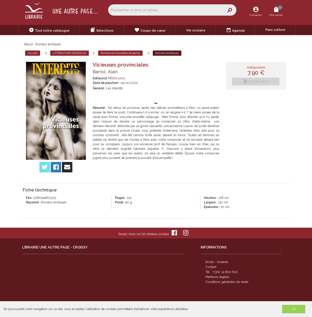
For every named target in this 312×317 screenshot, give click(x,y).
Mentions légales (217, 277)
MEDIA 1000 (116, 78)
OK (294, 309)
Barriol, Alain (105, 71)
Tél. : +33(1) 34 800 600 (221, 272)
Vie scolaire (195, 30)
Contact (210, 267)
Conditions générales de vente (226, 282)
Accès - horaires (216, 262)
